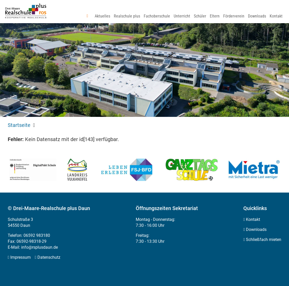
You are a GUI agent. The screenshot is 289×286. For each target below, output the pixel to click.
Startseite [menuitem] (19, 125)
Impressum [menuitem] (20, 257)
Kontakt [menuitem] (253, 219)
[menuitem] (89, 16)
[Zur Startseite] (25, 11)
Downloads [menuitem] (256, 229)
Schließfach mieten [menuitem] (263, 239)
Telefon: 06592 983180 (29, 235)
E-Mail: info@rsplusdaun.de (33, 247)
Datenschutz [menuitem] (48, 257)
